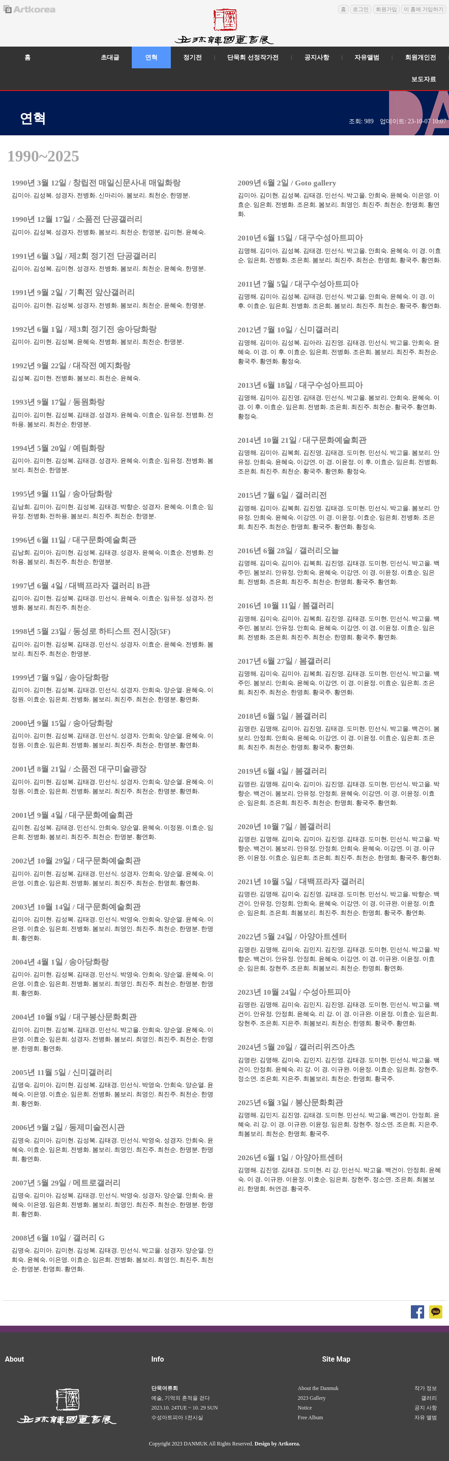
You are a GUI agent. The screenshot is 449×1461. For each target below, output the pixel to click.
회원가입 (386, 9)
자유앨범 (366, 57)
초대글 (110, 57)
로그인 (361, 9)
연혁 (151, 57)
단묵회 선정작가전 (253, 57)
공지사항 (316, 57)
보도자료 (423, 79)
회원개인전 (420, 57)
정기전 (192, 57)
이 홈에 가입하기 (424, 9)
